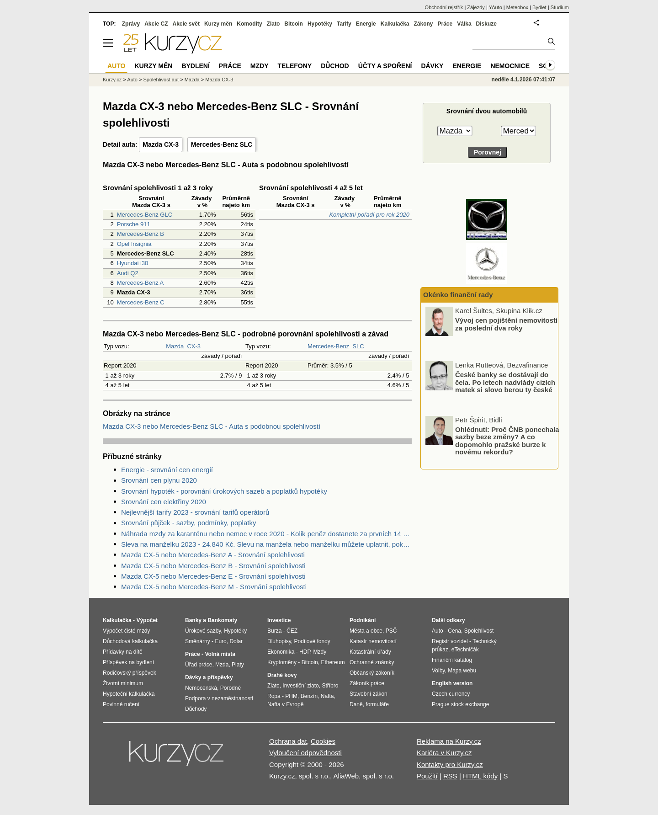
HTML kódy (480, 776)
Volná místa (220, 654)
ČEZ (292, 631)
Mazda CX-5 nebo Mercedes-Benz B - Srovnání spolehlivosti (213, 566)
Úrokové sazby (203, 631)
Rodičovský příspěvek (129, 673)
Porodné (230, 688)
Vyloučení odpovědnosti (305, 752)
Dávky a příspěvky (209, 677)
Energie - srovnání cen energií (167, 470)
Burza (274, 631)
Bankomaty (222, 620)
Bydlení (195, 65)
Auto (132, 79)
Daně (356, 704)
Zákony (423, 24)
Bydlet (539, 7)
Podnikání (363, 620)
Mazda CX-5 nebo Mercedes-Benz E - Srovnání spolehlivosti (213, 576)
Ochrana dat (288, 741)
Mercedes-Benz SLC (222, 144)
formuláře (377, 704)
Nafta (327, 696)
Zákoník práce (367, 683)
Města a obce (366, 631)
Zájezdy (476, 7)
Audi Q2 (127, 273)
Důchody (196, 709)
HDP (304, 652)
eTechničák (465, 649)
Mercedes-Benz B (140, 233)
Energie (366, 24)
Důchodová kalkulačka (130, 641)
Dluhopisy (279, 641)
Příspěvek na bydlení (128, 662)
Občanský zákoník (372, 673)
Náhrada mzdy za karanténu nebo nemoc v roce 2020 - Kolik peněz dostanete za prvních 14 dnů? (266, 534)
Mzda (221, 664)
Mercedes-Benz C (140, 302)
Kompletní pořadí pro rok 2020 (369, 214)
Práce (445, 24)
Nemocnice (510, 65)
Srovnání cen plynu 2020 (159, 480)
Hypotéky (320, 24)
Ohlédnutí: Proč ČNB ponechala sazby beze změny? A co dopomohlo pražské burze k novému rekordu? (507, 441)
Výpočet (147, 620)
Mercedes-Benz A (140, 282)
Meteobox (517, 7)
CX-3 (194, 346)
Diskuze (486, 24)
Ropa (274, 696)
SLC (358, 346)
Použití (427, 776)
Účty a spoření (385, 65)
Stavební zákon (368, 694)
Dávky (432, 65)
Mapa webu (462, 670)
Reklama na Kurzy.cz (449, 741)
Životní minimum (123, 683)
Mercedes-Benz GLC (144, 214)
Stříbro (330, 685)
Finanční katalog (452, 660)
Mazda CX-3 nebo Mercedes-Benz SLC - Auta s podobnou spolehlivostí (211, 426)
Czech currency (451, 694)
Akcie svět (186, 24)
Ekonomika (280, 652)
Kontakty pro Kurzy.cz (450, 764)
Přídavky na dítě (123, 652)
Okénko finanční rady (458, 294)
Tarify (344, 24)
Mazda (175, 346)
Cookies (323, 741)
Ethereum (333, 662)
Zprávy (131, 24)
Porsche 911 (133, 224)
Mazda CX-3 (161, 144)
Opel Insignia (134, 243)
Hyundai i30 (133, 263)
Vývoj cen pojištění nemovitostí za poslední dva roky (506, 324)
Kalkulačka (395, 24)
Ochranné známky (372, 662)
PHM (291, 696)
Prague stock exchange (460, 704)
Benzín (309, 696)
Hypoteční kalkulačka (128, 694)
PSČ (391, 631)
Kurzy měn (218, 24)
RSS (450, 776)
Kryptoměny (282, 662)
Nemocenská (201, 688)
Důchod (335, 65)
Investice (279, 620)
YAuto (495, 7)
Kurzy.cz (112, 79)
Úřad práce (198, 664)
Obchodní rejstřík (444, 7)
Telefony (295, 65)
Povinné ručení (121, 704)
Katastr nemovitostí (373, 641)
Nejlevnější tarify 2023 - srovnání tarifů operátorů (195, 512)
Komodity (249, 24)
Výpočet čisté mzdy (126, 631)
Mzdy (259, 65)
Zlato (273, 24)
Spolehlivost (479, 631)
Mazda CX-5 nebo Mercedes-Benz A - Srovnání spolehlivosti (213, 555)
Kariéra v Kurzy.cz (444, 752)
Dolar (236, 641)
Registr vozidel (450, 641)
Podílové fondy (312, 641)
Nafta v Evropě (285, 704)
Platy (238, 664)
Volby (438, 670)
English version (452, 683)
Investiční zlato (300, 685)
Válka (464, 24)
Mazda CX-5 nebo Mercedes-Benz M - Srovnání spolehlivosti (214, 587)
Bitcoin (293, 24)
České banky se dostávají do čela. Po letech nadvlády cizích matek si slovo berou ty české (505, 382)
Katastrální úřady (370, 652)
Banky (193, 620)
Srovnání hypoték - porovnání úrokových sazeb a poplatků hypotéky (224, 491)
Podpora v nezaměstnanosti (219, 698)
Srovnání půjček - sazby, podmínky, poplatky (188, 523)
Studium (560, 7)
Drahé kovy (282, 675)
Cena (454, 631)
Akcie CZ (156, 24)
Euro (220, 641)
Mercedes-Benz (328, 346)
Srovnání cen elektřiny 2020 (163, 502)
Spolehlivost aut (161, 79)
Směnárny (197, 641)
